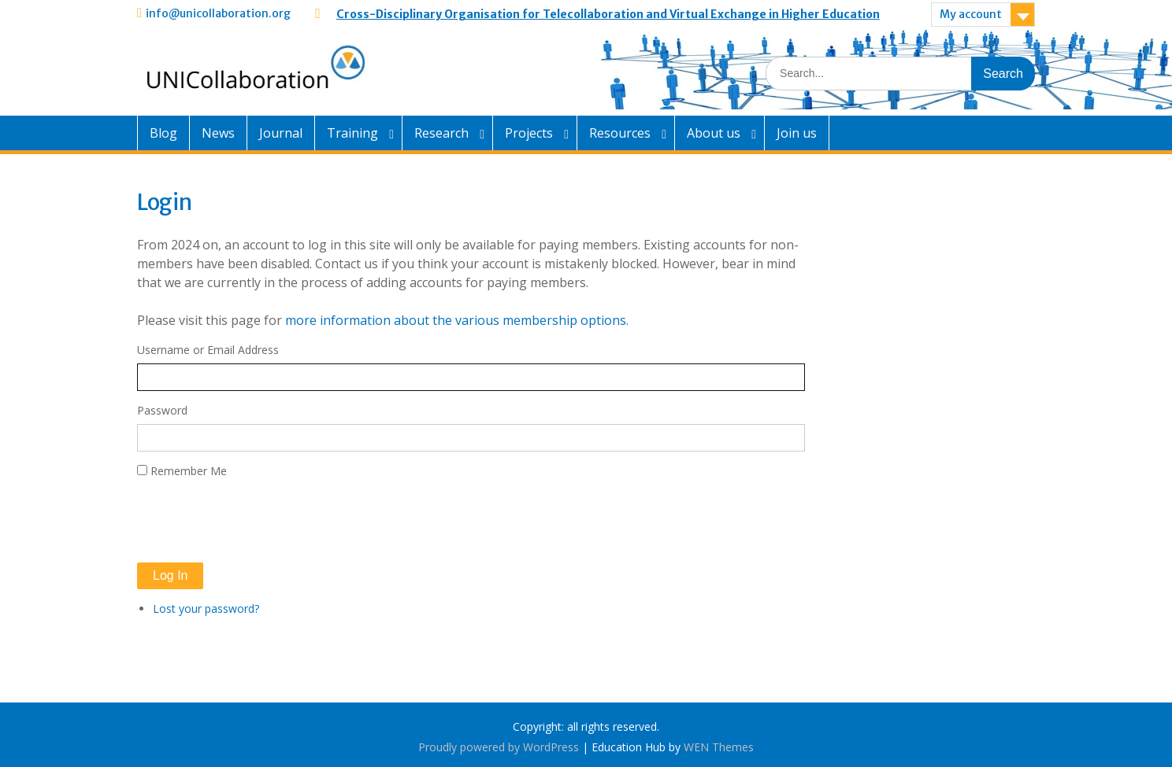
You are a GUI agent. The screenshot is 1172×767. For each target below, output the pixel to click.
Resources (620, 133)
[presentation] (256, 520)
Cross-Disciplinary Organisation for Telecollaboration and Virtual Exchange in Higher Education (608, 14)
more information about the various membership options (455, 320)
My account (971, 14)
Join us (797, 133)
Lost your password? (206, 608)
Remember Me (188, 470)
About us (713, 133)
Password (162, 410)
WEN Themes (719, 746)
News (218, 133)
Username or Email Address (208, 349)
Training (352, 133)
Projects (529, 133)
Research (441, 133)
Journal (280, 133)
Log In (170, 575)
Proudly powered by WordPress (498, 746)
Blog (163, 133)
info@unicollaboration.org (218, 13)
